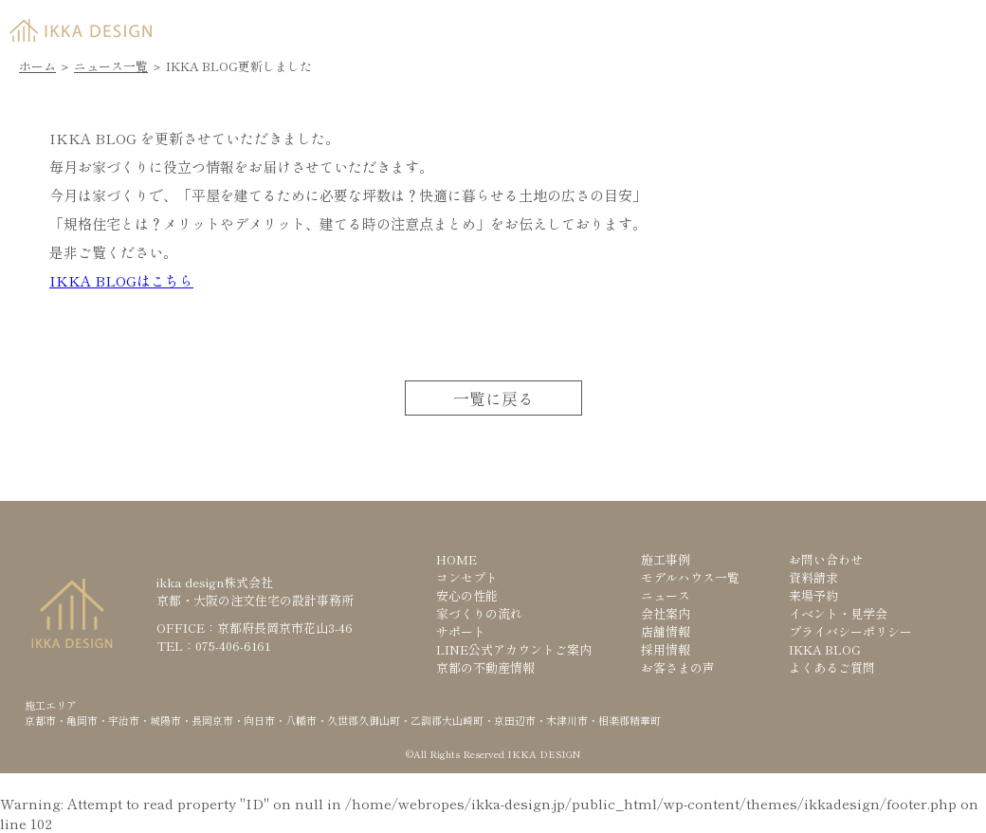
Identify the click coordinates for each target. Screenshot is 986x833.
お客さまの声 (678, 667)
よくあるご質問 (832, 667)
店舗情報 (665, 631)
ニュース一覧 (111, 66)
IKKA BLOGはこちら (121, 280)
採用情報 (665, 649)
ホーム (37, 66)
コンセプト (467, 577)
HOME (456, 559)
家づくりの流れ (479, 613)
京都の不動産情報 (485, 667)
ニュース (665, 595)
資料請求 (688, 25)
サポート (460, 631)
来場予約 (830, 25)
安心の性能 (467, 595)
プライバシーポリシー (850, 631)
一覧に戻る (493, 398)
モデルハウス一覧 (690, 577)
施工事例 (665, 559)
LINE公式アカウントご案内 (514, 649)
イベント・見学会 (838, 613)
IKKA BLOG (825, 649)
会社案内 (665, 613)
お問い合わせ (826, 559)
